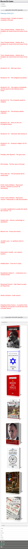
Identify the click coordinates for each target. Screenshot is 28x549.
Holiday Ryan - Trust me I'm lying (11, 263)
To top (2, 528)
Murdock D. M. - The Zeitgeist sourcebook (14, 77)
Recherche (4, 322)
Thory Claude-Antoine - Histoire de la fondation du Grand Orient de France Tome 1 (14, 31)
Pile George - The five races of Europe (12, 164)
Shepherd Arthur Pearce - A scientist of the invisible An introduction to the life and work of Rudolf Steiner (14, 306)
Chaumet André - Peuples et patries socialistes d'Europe (12, 19)
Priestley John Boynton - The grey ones (13, 154)
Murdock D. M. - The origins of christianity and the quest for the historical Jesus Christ (13, 89)
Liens (3, 525)
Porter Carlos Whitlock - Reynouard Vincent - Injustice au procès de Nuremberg (12, 186)
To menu (3, 4)
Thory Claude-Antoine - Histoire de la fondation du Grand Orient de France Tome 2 (14, 44)
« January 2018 (8, 10)
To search (3, 6)
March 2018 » (20, 10)
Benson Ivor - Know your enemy (11, 231)
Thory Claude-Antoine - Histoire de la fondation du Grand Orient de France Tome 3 (14, 56)
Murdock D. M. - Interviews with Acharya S (14, 134)
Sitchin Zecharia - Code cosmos (10, 295)
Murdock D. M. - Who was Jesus (11, 68)
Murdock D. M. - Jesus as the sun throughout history (11, 123)
